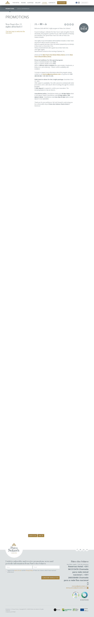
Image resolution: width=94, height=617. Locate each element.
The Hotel (16, 2)
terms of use (18, 570)
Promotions (10, 8)
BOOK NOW (61, 3)
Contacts (52, 2)
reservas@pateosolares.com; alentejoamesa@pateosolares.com (77, 587)
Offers (44, 2)
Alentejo (30, 2)
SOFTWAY (13, 612)
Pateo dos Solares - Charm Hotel (8, 3)
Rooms (23, 2)
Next (41, 535)
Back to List (32, 535)
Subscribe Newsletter (50, 578)
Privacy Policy (29, 570)
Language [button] (85, 2)
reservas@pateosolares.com (51, 74)
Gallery (37, 2)
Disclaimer (8, 609)
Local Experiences (23, 8)
